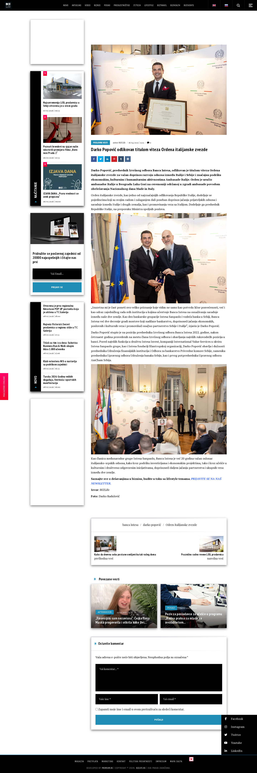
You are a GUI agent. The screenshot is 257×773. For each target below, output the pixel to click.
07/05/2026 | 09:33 (51, 110)
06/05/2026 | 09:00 (52, 201)
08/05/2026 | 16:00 (51, 387)
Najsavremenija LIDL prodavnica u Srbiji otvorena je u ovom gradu (61, 104)
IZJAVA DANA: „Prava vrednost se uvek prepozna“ (61, 195)
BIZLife (122, 142)
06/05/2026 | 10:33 (51, 157)
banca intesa (130, 525)
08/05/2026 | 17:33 (51, 334)
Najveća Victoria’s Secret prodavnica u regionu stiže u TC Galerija (60, 327)
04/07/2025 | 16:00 (188, 607)
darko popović (152, 525)
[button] (239, 719)
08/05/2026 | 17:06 (51, 353)
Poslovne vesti (100, 142)
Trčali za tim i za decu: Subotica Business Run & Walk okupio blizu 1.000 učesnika (60, 346)
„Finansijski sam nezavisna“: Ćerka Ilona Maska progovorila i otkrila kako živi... (122, 620)
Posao (171, 607)
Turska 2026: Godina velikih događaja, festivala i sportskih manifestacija (59, 380)
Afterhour (105, 612)
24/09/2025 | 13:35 (124, 612)
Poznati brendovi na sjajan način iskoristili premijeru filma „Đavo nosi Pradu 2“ (60, 150)
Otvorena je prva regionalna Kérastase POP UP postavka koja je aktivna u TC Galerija (61, 309)
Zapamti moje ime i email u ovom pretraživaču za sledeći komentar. (141, 709)
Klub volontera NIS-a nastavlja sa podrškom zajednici (60, 363)
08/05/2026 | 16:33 (51, 368)
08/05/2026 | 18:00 (51, 316)
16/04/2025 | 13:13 (136, 142)
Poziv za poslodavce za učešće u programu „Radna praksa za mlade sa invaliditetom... (193, 618)
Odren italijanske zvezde (181, 525)
